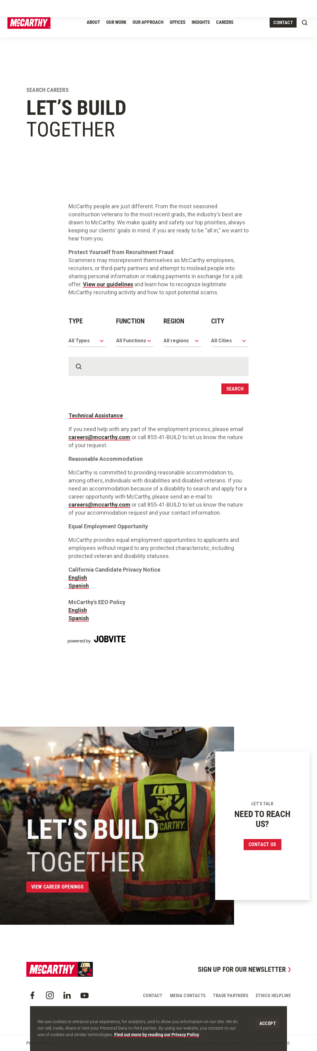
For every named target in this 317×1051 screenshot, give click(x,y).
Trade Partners (230, 995)
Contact (283, 22)
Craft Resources (269, 7)
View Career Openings (57, 887)
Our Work (116, 22)
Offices (177, 22)
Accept (267, 1023)
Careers (224, 22)
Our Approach (147, 22)
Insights (201, 22)
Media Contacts (188, 995)
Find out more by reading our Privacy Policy (156, 1034)
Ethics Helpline (273, 995)
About (93, 22)
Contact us (262, 844)
